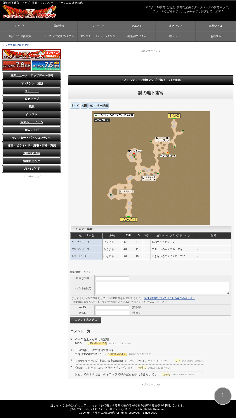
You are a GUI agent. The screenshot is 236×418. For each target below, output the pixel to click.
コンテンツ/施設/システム (59, 36)
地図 (84, 105)
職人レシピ (175, 36)
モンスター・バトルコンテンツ (32, 137)
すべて (75, 105)
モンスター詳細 (98, 105)
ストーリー (97, 25)
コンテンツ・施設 (31, 83)
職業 (32, 106)
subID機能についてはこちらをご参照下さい (169, 298)
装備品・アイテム (31, 122)
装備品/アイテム (136, 36)
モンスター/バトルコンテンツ (97, 36)
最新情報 (59, 25)
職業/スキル (216, 25)
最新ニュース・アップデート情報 (31, 75)
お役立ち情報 (31, 153)
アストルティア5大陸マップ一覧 (151, 80)
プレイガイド (31, 169)
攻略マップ (175, 25)
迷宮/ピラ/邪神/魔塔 (19, 36)
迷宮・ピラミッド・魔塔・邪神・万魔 (32, 145)
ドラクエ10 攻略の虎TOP (17, 45)
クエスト (137, 25)
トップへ (20, 25)
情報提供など (31, 161)
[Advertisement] (151, 62)
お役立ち (216, 36)
